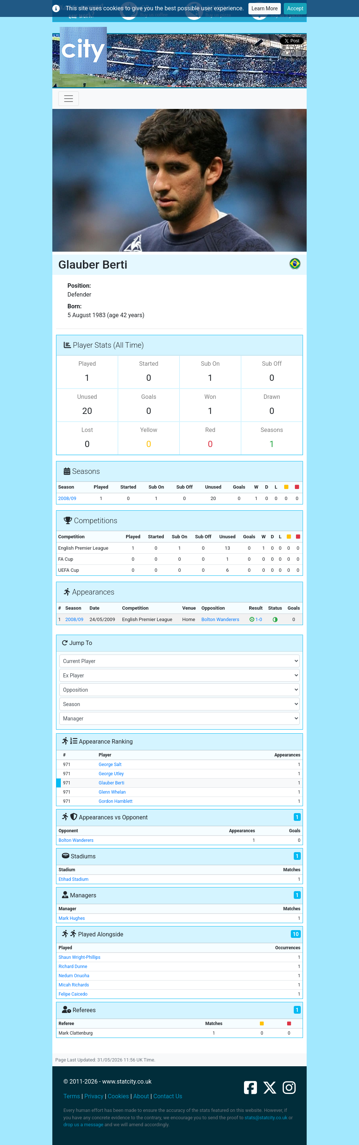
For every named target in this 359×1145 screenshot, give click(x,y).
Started (148, 363)
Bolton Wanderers (221, 619)
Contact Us (167, 1096)
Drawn (272, 396)
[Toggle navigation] (68, 98)
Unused (87, 396)
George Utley (111, 773)
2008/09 (67, 498)
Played (87, 363)
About (141, 1096)
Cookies (118, 1096)
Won (210, 396)
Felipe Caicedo (73, 994)
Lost (87, 429)
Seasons (272, 429)
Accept (295, 8)
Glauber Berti (111, 783)
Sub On (210, 363)
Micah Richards (74, 985)
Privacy (94, 1096)
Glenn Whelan (112, 792)
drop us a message (83, 1124)
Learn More (265, 8)
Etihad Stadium (73, 879)
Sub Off (272, 363)
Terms (71, 1096)
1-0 (256, 619)
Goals (148, 396)
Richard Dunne (73, 966)
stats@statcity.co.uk (266, 1117)
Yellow (148, 429)
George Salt (110, 764)
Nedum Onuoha (74, 975)
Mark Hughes (72, 918)
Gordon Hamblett (116, 801)
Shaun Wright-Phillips (79, 957)
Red (210, 429)
